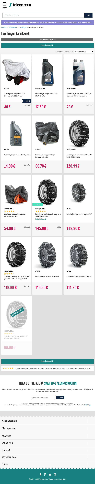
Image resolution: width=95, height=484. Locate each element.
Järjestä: (68, 52)
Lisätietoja (87, 405)
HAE (88, 15)
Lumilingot (22, 27)
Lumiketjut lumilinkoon (47, 40)
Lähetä (60, 397)
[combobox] (43, 15)
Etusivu (4, 27)
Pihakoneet (13, 27)
